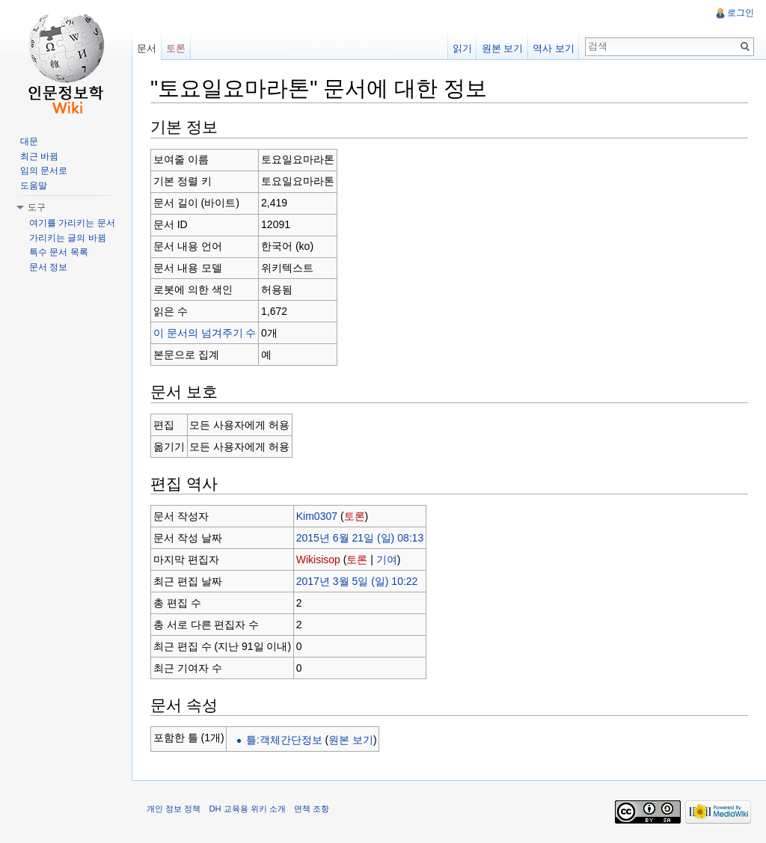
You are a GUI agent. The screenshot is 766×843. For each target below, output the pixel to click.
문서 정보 (48, 267)
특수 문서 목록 (58, 252)
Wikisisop (318, 559)
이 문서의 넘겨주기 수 (205, 333)
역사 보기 (553, 48)
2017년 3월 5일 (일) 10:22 (357, 581)
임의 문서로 (43, 170)
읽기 (462, 48)
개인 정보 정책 (173, 808)
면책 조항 (311, 808)
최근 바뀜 (39, 156)
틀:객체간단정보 (284, 740)
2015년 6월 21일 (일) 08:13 (359, 538)
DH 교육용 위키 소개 (247, 808)
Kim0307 (316, 516)
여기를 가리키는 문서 (72, 223)
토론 (354, 516)
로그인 (740, 12)
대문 (29, 141)
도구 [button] (37, 207)
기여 (386, 559)
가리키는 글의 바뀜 (67, 238)
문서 (146, 48)
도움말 (33, 185)
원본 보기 (350, 740)
